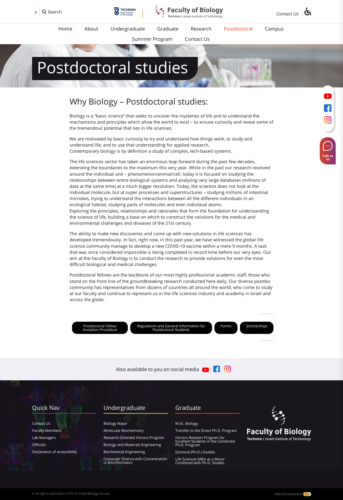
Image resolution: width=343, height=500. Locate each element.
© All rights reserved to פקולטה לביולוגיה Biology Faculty (71, 493)
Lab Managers (44, 437)
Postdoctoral (238, 28)
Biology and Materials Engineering (132, 444)
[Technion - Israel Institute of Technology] (125, 14)
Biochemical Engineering (124, 451)
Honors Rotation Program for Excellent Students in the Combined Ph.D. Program (205, 441)
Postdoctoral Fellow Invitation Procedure (100, 327)
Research (201, 28)
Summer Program (152, 39)
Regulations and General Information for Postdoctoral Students (171, 327)
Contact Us (287, 14)
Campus (274, 28)
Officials (39, 444)
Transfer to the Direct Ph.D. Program (206, 430)
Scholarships (256, 325)
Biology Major (115, 423)
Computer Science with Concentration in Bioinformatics (135, 460)
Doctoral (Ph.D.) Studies (195, 451)
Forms (226, 325)
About (91, 28)
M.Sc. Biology (186, 423)
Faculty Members (46, 430)
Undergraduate (127, 28)
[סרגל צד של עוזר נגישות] (307, 12)
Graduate (167, 28)
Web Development (293, 494)
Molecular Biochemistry (124, 430)
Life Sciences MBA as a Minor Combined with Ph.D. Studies (200, 461)
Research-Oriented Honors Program (134, 437)
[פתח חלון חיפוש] (52, 11)
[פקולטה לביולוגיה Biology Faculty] (185, 16)
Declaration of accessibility (54, 451)
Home (65, 28)
